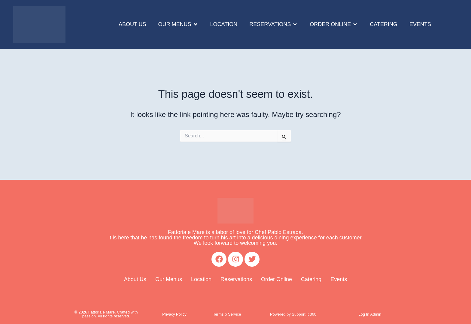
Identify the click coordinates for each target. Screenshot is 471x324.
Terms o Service (227, 314)
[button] (178, 25)
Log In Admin (369, 314)
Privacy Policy (174, 314)
